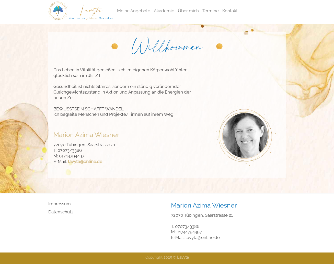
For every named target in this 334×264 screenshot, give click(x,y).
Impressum (59, 203)
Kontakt (230, 10)
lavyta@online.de (203, 237)
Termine (210, 10)
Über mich (188, 10)
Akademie (164, 10)
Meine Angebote (133, 10)
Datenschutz (60, 211)
